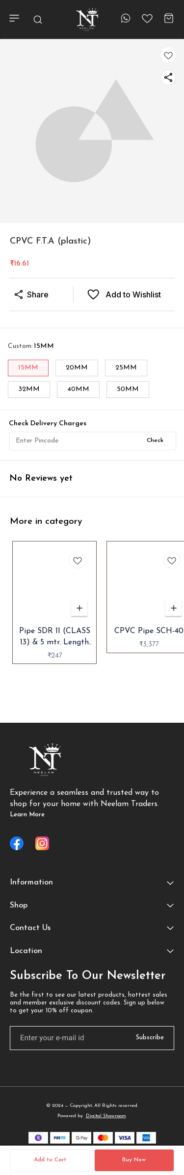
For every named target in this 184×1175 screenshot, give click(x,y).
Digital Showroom (106, 1116)
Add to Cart (50, 1160)
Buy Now (134, 1160)
